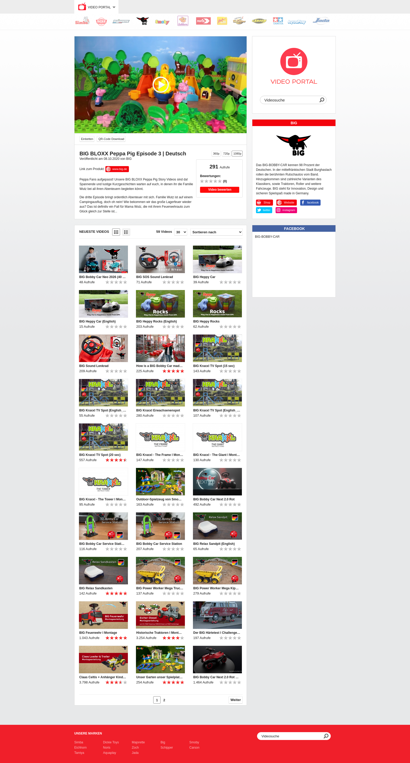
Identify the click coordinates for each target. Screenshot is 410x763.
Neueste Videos (94, 232)
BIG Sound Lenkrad (94, 366)
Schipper (167, 747)
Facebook (294, 229)
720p (226, 153)
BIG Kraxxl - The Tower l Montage (102, 499)
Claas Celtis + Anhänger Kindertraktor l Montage (102, 677)
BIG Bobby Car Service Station (159, 544)
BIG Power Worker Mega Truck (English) (159, 588)
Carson (194, 747)
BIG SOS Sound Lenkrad (154, 277)
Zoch (135, 747)
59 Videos (164, 232)
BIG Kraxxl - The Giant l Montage (216, 455)
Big (163, 742)
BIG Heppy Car (204, 277)
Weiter (236, 700)
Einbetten (87, 138)
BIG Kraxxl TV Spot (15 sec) (214, 366)
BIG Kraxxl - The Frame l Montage (159, 455)
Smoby (194, 742)
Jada (135, 753)
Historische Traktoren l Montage (159, 633)
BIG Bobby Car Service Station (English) (102, 544)
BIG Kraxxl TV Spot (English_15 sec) (102, 410)
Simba (78, 742)
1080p (237, 153)
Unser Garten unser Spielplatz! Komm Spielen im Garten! (159, 677)
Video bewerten (219, 189)
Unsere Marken (88, 733)
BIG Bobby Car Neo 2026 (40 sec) (102, 277)
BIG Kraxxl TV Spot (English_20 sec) (216, 410)
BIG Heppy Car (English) (97, 321)
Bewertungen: (210, 176)
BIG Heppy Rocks (206, 321)
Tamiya (79, 753)
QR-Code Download (111, 138)
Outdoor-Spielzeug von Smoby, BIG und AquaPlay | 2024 (159, 499)
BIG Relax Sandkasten (95, 588)
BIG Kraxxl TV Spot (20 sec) (100, 455)
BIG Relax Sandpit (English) (214, 544)
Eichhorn (80, 747)
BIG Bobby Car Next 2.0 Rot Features (216, 677)
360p (216, 153)
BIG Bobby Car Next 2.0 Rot (214, 499)
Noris (106, 747)
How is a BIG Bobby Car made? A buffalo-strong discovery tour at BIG (159, 366)
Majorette (138, 742)
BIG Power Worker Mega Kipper (216, 588)
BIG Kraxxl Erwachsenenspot (158, 410)
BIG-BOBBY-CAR (267, 237)
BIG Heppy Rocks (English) (156, 321)
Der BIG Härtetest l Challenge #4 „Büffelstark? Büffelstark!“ (216, 633)
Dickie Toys (111, 742)
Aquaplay (109, 753)
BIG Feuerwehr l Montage (98, 633)
